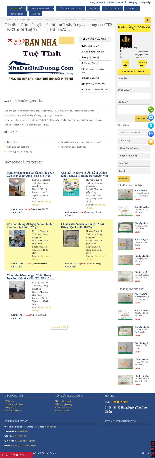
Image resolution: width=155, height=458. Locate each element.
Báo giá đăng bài (62, 410)
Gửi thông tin (143, 118)
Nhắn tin (143, 63)
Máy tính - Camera (63, 407)
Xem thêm (58, 327)
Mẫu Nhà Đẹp (112, 8)
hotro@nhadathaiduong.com (25, 445)
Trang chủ (16, 8)
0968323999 (22, 431)
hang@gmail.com (141, 55)
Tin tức (132, 8)
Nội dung (123, 102)
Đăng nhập (144, 2)
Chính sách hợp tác (63, 401)
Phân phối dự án (12, 407)
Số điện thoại (124, 90)
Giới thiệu (9, 401)
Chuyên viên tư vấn (117, 2)
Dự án (93, 8)
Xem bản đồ (50, 427)
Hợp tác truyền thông (14, 404)
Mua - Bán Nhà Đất (40, 8)
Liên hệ (36, 14)
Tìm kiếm (123, 178)
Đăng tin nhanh (97, 2)
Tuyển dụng (17, 14)
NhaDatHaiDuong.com (25, 441)
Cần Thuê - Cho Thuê (70, 8)
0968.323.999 (143, 51)
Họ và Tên (123, 78)
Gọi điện (126, 63)
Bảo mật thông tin (13, 410)
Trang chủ (8, 20)
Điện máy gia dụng (63, 404)
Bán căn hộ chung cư (23, 20)
